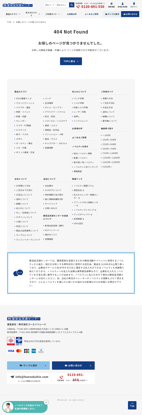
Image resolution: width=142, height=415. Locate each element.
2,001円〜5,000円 (111, 162)
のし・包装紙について (26, 212)
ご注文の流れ (109, 103)
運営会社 (78, 190)
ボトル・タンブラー (54, 107)
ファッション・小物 (54, 134)
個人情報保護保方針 (54, 199)
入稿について (22, 221)
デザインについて (24, 217)
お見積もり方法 (23, 185)
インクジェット (81, 120)
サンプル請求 (113, 14)
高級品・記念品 (52, 129)
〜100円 (106, 135)
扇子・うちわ (22, 134)
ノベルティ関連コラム (84, 185)
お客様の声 (72, 14)
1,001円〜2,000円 (111, 157)
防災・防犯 (50, 116)
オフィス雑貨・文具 (25, 152)
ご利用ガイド (107, 91)
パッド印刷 (79, 98)
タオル (19, 138)
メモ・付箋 (21, 147)
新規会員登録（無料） (55, 225)
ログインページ (52, 230)
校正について (22, 226)
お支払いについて (24, 194)
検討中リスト (51, 234)
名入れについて (79, 91)
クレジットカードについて (28, 239)
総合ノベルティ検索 (83, 153)
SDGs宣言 (78, 223)
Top (132, 405)
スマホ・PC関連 (23, 125)
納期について (109, 116)
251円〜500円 (109, 144)
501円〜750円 (109, 148)
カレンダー (21, 120)
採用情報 (78, 218)
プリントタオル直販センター (86, 204)
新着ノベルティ (81, 157)
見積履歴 (49, 239)
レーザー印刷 (80, 111)
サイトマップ (51, 203)
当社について (49, 179)
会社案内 (49, 185)
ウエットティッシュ (25, 103)
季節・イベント (23, 111)
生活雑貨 (49, 103)
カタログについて (53, 190)
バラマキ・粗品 (23, 107)
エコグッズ (21, 129)
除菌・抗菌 (21, 116)
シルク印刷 (79, 103)
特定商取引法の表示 (54, 194)
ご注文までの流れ (24, 190)
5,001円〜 (107, 166)
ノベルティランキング (84, 209)
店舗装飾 (49, 147)
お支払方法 (108, 107)
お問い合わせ (131, 14)
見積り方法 (108, 98)
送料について (109, 111)
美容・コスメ (51, 125)
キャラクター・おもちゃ (56, 143)
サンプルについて (24, 235)
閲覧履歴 (78, 171)
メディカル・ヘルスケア (56, 120)
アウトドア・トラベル (55, 111)
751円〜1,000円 (110, 153)
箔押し (77, 116)
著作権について (110, 120)
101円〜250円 (109, 139)
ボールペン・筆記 (24, 143)
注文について (20, 179)
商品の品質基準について (27, 230)
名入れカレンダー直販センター (86, 196)
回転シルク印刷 (81, 107)
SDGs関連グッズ (23, 98)
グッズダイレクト (82, 214)
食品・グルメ (51, 138)
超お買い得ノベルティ (84, 162)
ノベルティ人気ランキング (86, 166)
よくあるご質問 (91, 14)
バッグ (48, 98)
